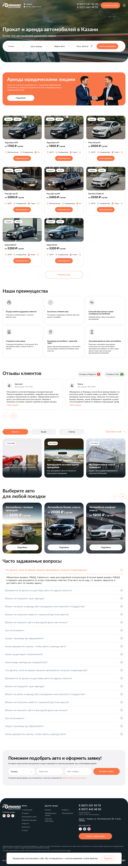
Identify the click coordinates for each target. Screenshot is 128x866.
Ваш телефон (73, 771)
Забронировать (22, 158)
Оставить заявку (110, 5)
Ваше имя (43, 771)
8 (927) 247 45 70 (87, 4)
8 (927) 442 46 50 (87, 7)
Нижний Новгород (49, 820)
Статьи (72, 432)
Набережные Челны (50, 814)
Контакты (26, 827)
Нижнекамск (67, 813)
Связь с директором (95, 836)
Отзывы (25, 813)
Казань (14, 771)
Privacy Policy (46, 851)
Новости (15, 432)
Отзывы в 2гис (115, 374)
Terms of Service (60, 851)
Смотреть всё (115, 431)
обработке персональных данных (74, 778)
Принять (108, 858)
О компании (27, 810)
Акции (43, 432)
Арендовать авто (29, 817)
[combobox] (16, 46)
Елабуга (65, 810)
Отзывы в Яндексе (89, 374)
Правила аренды (29, 820)
